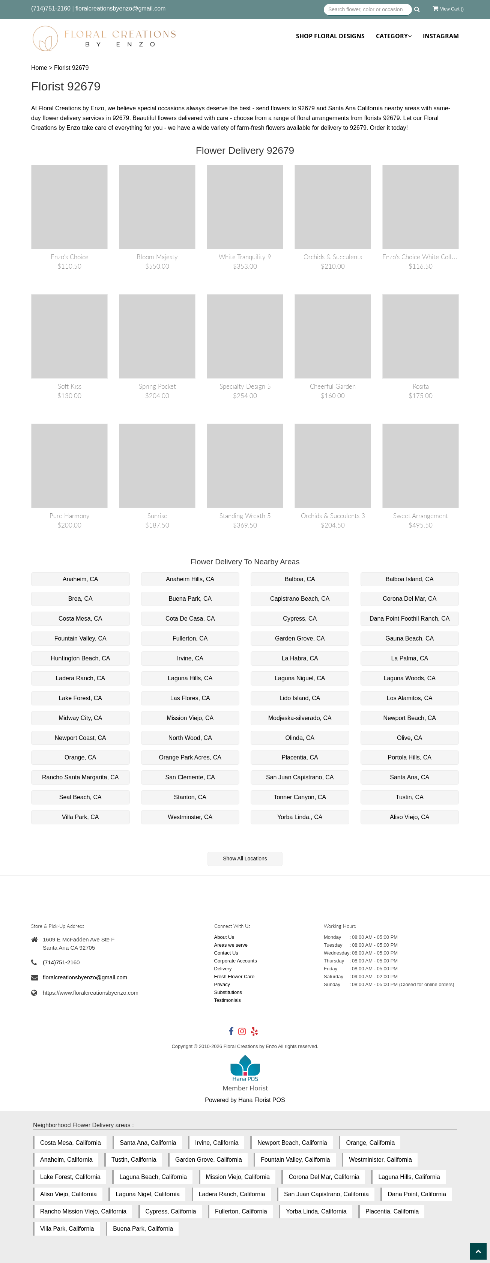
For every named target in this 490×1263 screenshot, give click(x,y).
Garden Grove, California (208, 1159)
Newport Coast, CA (80, 738)
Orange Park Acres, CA (190, 757)
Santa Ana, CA (409, 777)
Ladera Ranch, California (232, 1194)
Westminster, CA (190, 817)
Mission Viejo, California (238, 1177)
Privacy (222, 984)
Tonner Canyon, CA (300, 797)
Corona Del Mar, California (324, 1177)
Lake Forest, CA (80, 698)
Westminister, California (380, 1159)
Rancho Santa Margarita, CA (80, 777)
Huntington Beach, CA (80, 658)
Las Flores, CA (190, 698)
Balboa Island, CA (410, 579)
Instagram (441, 36)
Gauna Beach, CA (409, 638)
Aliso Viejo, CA (410, 817)
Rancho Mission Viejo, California (83, 1211)
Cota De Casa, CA (190, 618)
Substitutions (228, 992)
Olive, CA (409, 738)
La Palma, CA (409, 658)
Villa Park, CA (80, 817)
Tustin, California (133, 1159)
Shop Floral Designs (330, 36)
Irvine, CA (190, 658)
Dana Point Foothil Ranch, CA (409, 618)
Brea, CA (80, 598)
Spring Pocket (157, 386)
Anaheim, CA (80, 579)
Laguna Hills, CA (190, 678)
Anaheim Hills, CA (190, 579)
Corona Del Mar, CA (409, 598)
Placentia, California (392, 1211)
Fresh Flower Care (234, 976)
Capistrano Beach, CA (299, 598)
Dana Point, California (417, 1194)
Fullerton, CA (190, 638)
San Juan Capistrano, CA (300, 777)
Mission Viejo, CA (190, 718)
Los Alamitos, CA (410, 698)
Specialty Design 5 (245, 386)
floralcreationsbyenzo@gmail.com (120, 8)
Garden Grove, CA (300, 638)
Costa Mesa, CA (80, 618)
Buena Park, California (143, 1228)
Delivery (223, 968)
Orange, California (370, 1143)
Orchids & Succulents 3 (333, 516)
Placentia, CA (300, 757)
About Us (224, 937)
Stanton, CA (190, 797)
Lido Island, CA (300, 698)
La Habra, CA (300, 658)
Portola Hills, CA (409, 757)
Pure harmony (70, 516)
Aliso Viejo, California (68, 1194)
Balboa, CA (300, 579)
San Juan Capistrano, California (326, 1194)
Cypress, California (171, 1211)
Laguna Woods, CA (410, 678)
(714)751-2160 (51, 8)
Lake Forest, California (70, 1177)
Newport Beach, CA (409, 718)
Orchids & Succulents (333, 257)
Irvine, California (217, 1143)
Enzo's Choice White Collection (425, 257)
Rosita (421, 386)
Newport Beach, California (292, 1143)
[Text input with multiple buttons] (368, 10)
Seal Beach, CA (80, 797)
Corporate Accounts (235, 961)
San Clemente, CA (190, 777)
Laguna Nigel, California (148, 1194)
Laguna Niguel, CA (300, 678)
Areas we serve (231, 945)
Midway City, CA (80, 718)
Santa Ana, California (148, 1143)
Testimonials (227, 1000)
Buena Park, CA (190, 598)
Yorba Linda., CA (299, 817)
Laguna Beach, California (153, 1177)
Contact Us (226, 953)
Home (39, 68)
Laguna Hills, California (409, 1177)
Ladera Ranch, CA (80, 678)
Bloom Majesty (157, 257)
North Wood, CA (190, 738)
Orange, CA (80, 757)
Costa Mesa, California (70, 1143)
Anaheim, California (66, 1159)
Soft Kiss (69, 386)
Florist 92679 (71, 68)
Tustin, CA (410, 797)
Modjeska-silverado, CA (300, 718)
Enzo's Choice (70, 257)
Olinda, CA (300, 738)
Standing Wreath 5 (245, 516)
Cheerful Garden (333, 386)
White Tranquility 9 (245, 257)
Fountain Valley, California (295, 1159)
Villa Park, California (67, 1228)
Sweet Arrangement (420, 516)
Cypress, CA (300, 618)
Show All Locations (245, 859)
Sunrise (157, 516)
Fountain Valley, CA (80, 638)
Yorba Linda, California (316, 1211)
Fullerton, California (241, 1211)
